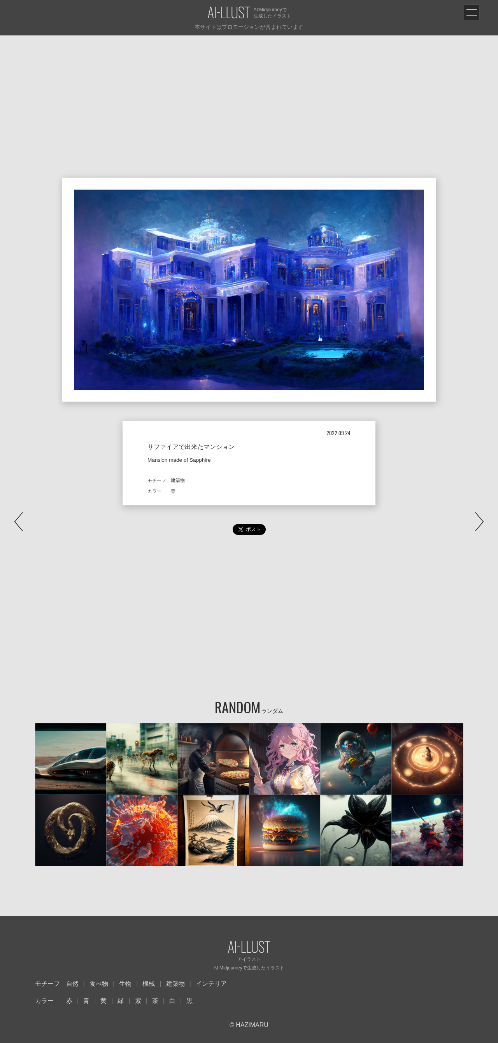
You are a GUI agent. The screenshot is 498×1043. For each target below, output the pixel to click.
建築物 (175, 983)
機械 (148, 983)
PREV (19, 522)
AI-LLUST (228, 13)
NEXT (479, 522)
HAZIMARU (251, 1025)
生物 (125, 983)
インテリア (211, 983)
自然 (72, 983)
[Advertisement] (249, 93)
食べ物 (98, 983)
